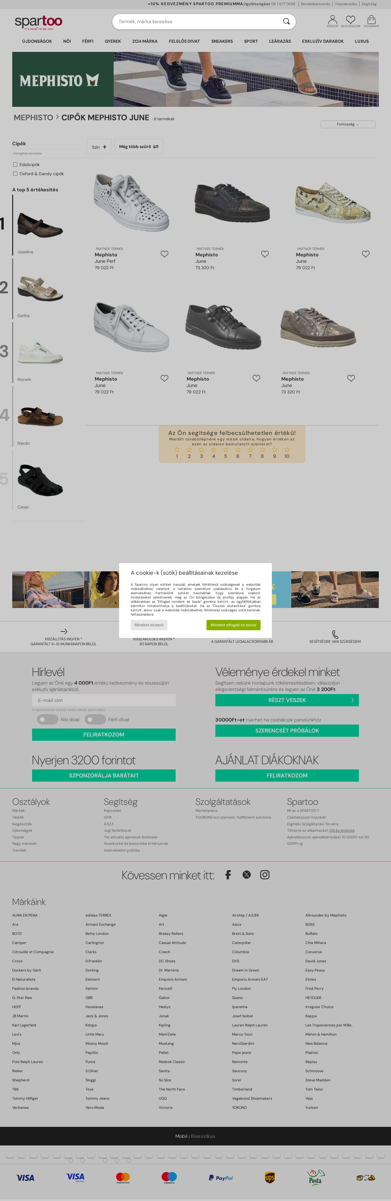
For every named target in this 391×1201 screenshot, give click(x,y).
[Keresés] (286, 21)
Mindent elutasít (149, 625)
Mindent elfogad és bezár (234, 625)
